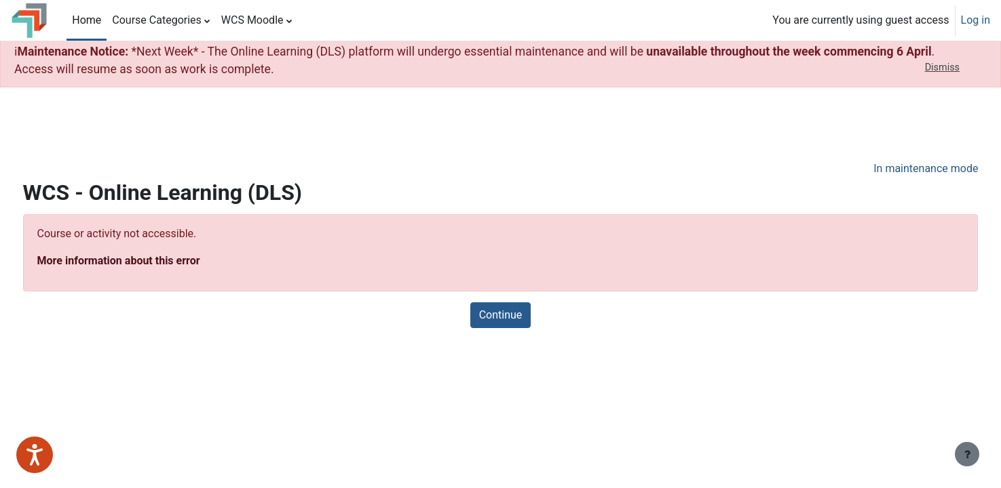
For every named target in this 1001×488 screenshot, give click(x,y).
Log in (975, 20)
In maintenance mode (900, 168)
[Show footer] (967, 454)
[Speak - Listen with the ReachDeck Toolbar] (34, 454)
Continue (501, 314)
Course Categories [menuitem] (157, 20)
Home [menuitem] (86, 20)
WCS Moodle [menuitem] (252, 20)
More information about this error (143, 260)
